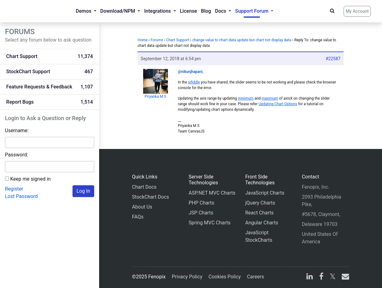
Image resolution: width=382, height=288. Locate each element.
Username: (17, 130)
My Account (357, 11)
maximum (269, 98)
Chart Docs (144, 187)
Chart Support (177, 40)
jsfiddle (194, 82)
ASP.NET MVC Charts (212, 193)
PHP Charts (201, 203)
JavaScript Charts (264, 193)
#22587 (333, 58)
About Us (142, 207)
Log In (83, 191)
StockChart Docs (150, 197)
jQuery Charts (260, 203)
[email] (344, 277)
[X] (332, 277)
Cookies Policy (225, 277)
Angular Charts (261, 223)
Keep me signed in (30, 179)
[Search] (332, 11)
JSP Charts (201, 213)
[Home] (29, 11)
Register (14, 189)
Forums (157, 40)
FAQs (137, 217)
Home (142, 40)
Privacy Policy (187, 277)
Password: (16, 155)
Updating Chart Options (277, 104)
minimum (246, 98)
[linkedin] (309, 277)
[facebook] (321, 277)
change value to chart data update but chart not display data (241, 40)
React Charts (259, 213)
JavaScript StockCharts (258, 236)
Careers (255, 277)
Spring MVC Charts (210, 223)
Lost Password (21, 196)
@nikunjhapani (190, 72)
